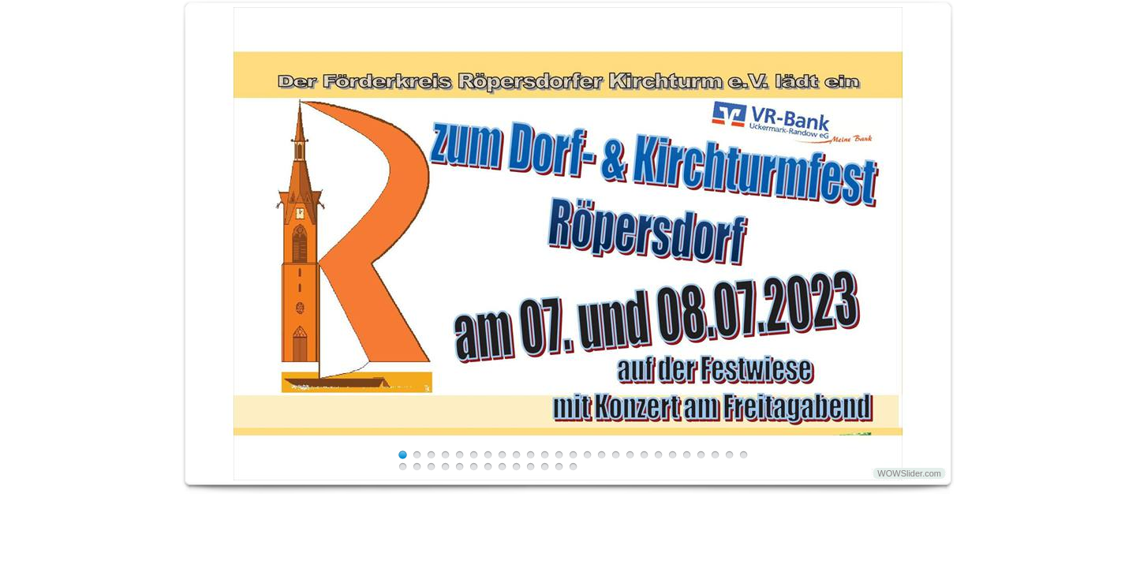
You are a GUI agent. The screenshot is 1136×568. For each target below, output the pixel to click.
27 (417, 467)
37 (559, 467)
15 (601, 455)
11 (545, 455)
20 (672, 455)
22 (701, 455)
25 (743, 455)
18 (644, 455)
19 (658, 455)
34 (516, 467)
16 (616, 455)
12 (559, 455)
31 (474, 467)
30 (459, 467)
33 (502, 467)
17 (630, 455)
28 (431, 467)
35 (530, 467)
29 (445, 467)
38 (573, 467)
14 (587, 455)
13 (573, 455)
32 (488, 467)
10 (530, 455)
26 (403, 467)
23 (715, 455)
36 (545, 467)
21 (687, 455)
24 (729, 455)
